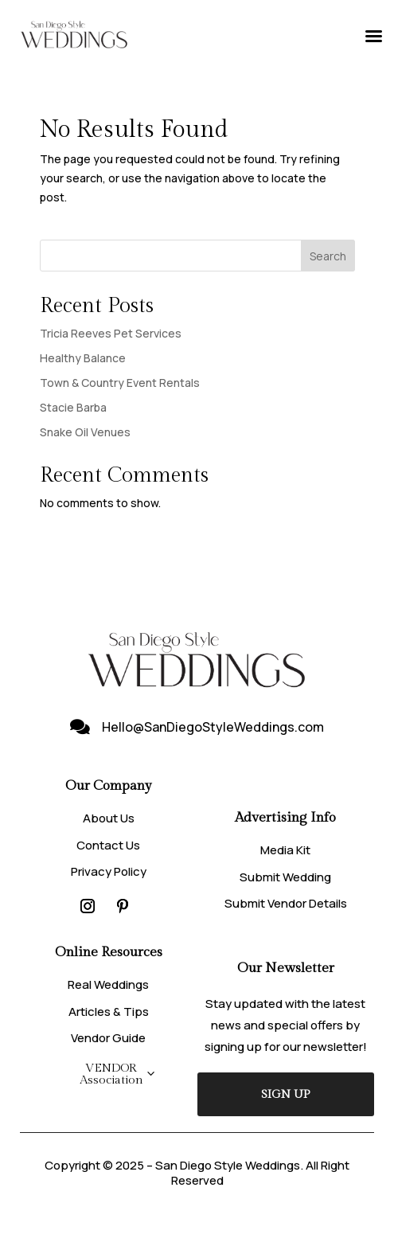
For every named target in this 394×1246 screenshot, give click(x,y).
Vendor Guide (108, 1037)
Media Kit (285, 850)
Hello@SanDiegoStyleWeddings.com (213, 727)
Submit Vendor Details (285, 903)
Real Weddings (108, 984)
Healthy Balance (83, 357)
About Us (109, 818)
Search (328, 256)
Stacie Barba (73, 407)
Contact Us (108, 845)
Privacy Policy (108, 871)
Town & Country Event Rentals (120, 382)
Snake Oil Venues (85, 431)
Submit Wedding (285, 877)
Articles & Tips (108, 1011)
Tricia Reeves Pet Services (110, 333)
